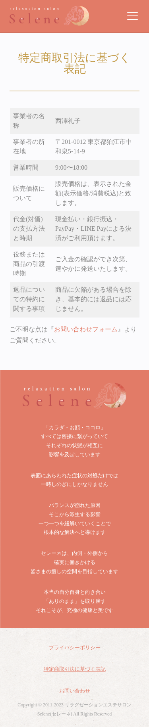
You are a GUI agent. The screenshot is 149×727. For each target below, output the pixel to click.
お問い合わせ (74, 691)
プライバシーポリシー (75, 647)
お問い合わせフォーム (86, 329)
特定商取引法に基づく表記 (75, 669)
